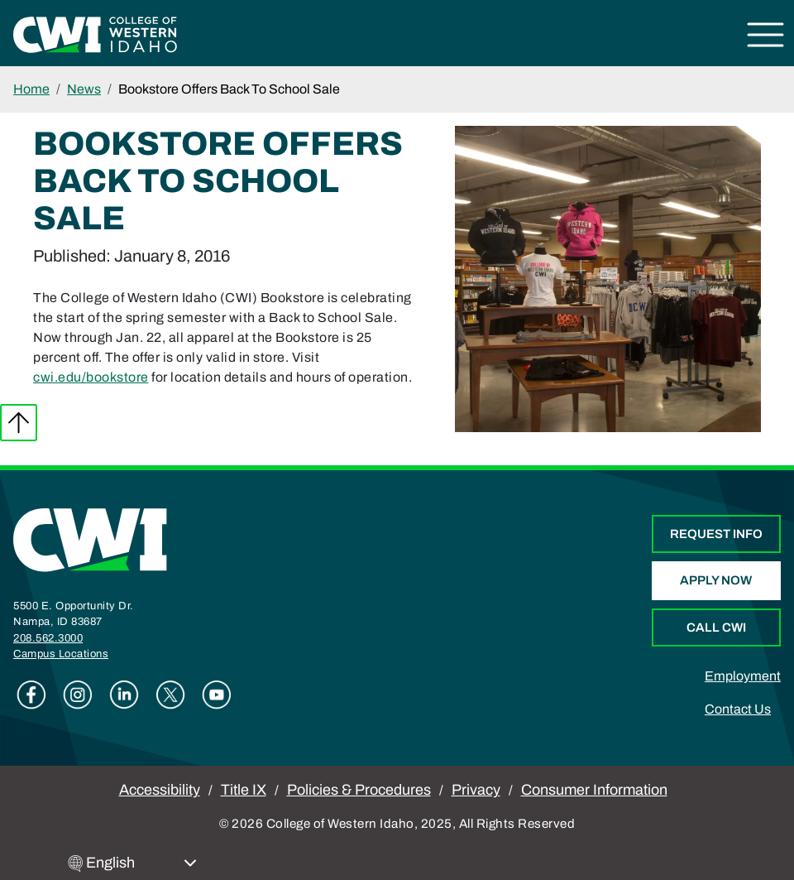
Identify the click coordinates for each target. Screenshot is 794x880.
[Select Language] (141, 863)
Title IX (243, 789)
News (84, 89)
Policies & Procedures (359, 789)
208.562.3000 (48, 638)
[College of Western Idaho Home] (95, 33)
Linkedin (124, 694)
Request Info (716, 534)
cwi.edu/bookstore (91, 377)
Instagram (78, 694)
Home (31, 89)
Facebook (31, 694)
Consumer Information (594, 789)
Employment (743, 676)
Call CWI (716, 627)
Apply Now (716, 580)
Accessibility (159, 789)
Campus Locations (60, 654)
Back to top (18, 422)
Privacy (476, 789)
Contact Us (738, 709)
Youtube (216, 694)
